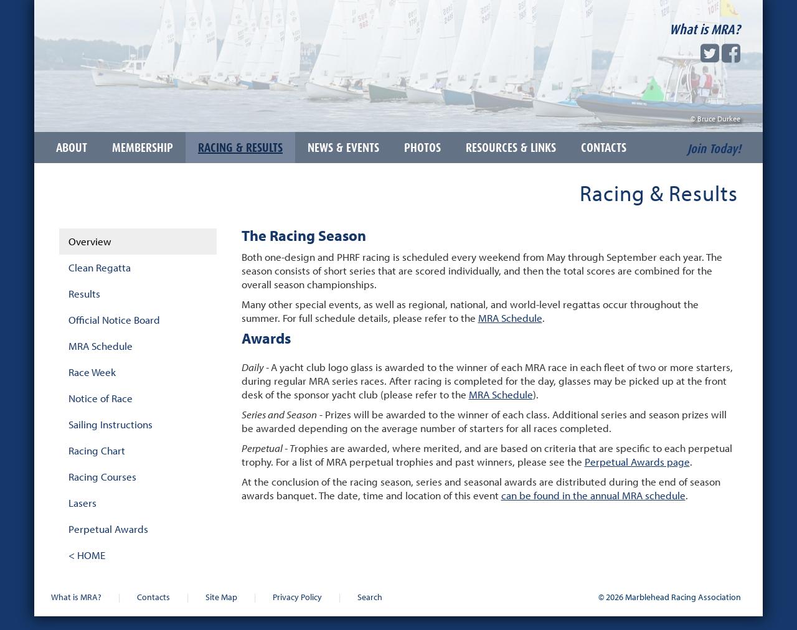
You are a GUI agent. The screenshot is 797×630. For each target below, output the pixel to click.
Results (84, 293)
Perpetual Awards (108, 528)
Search (369, 597)
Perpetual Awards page (637, 461)
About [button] (71, 147)
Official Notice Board (114, 319)
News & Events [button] (343, 147)
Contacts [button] (603, 147)
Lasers (82, 502)
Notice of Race (100, 398)
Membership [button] (142, 147)
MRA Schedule (100, 345)
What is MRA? (704, 29)
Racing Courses (102, 476)
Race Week (92, 371)
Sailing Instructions (110, 424)
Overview (89, 241)
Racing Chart (96, 450)
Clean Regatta (99, 267)
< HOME (86, 555)
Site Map (221, 597)
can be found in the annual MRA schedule (593, 495)
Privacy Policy (297, 597)
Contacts (153, 597)
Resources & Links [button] (511, 147)
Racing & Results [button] (240, 147)
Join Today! (714, 149)
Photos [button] (422, 147)
